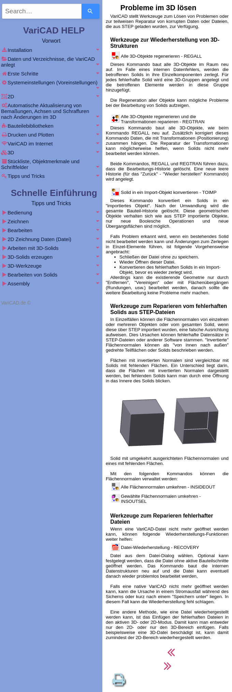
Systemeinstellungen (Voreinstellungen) (51, 85)
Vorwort (51, 41)
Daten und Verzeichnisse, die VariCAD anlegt (51, 62)
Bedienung (51, 212)
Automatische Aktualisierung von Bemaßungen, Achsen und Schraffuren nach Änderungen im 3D (51, 111)
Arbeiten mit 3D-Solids (51, 248)
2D (51, 96)
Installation (51, 50)
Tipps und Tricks (51, 176)
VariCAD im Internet (51, 143)
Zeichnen (51, 221)
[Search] (90, 11)
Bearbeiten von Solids (51, 275)
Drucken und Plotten (51, 135)
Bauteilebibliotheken (51, 126)
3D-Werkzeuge (51, 266)
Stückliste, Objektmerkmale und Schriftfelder (51, 164)
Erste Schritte (51, 73)
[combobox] (42, 11)
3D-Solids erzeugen (51, 257)
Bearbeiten (51, 230)
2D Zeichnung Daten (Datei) (51, 239)
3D (51, 152)
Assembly (51, 283)
